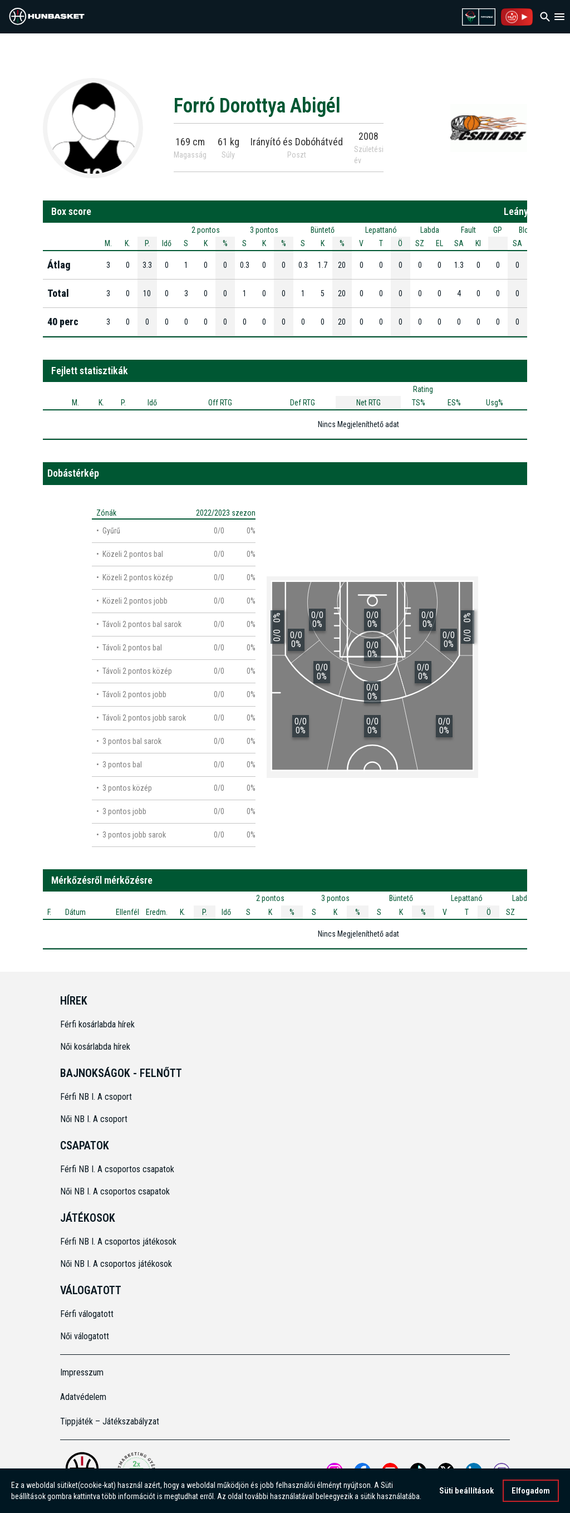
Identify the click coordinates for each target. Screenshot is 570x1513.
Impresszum (82, 1372)
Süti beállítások (466, 1491)
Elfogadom (531, 1491)
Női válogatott (84, 1336)
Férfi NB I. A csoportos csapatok (118, 1169)
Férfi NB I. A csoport (96, 1096)
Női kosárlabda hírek (95, 1046)
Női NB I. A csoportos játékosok (116, 1264)
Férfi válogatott (87, 1314)
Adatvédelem (83, 1397)
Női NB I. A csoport (93, 1119)
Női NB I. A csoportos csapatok (116, 1191)
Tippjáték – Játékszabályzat (109, 1421)
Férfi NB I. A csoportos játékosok (118, 1241)
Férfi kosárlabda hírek (97, 1024)
